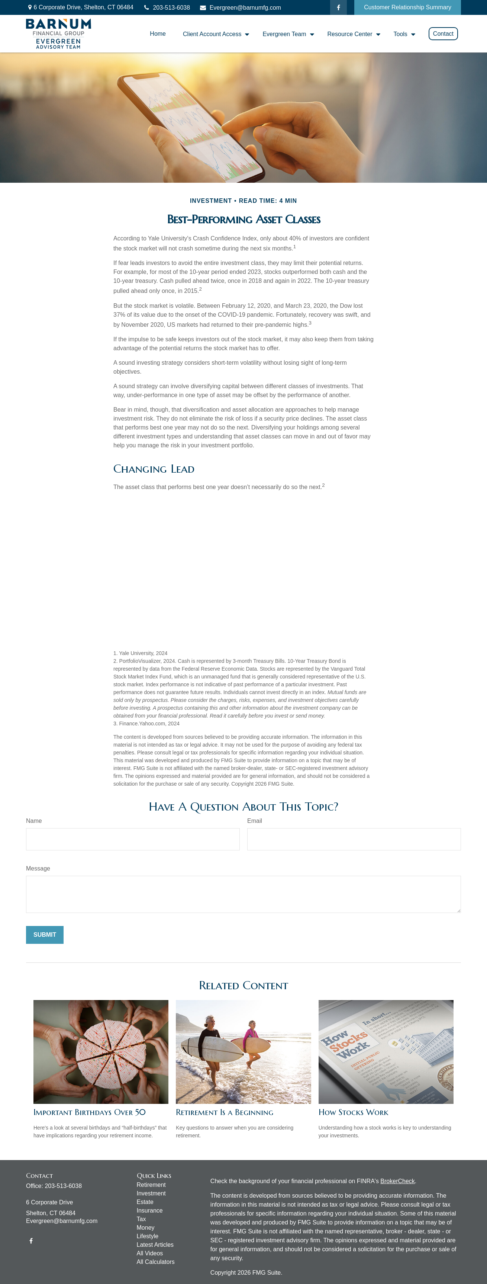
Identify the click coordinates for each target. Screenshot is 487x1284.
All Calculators (156, 1262)
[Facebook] (338, 7)
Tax (141, 1219)
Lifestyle (148, 1236)
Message (38, 868)
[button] (158, 33)
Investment (151, 1193)
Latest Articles (155, 1245)
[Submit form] (45, 935)
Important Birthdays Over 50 (89, 1112)
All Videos (150, 1253)
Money (146, 1227)
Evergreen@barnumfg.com (240, 7)
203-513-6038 (166, 7)
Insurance (150, 1210)
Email (254, 821)
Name (34, 821)
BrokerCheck (397, 1181)
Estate (145, 1202)
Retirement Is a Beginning (224, 1112)
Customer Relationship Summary (407, 7)
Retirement (151, 1185)
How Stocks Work (353, 1112)
